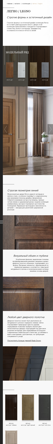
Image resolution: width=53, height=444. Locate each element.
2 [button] (29, 170)
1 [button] (27, 170)
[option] (28, 130)
